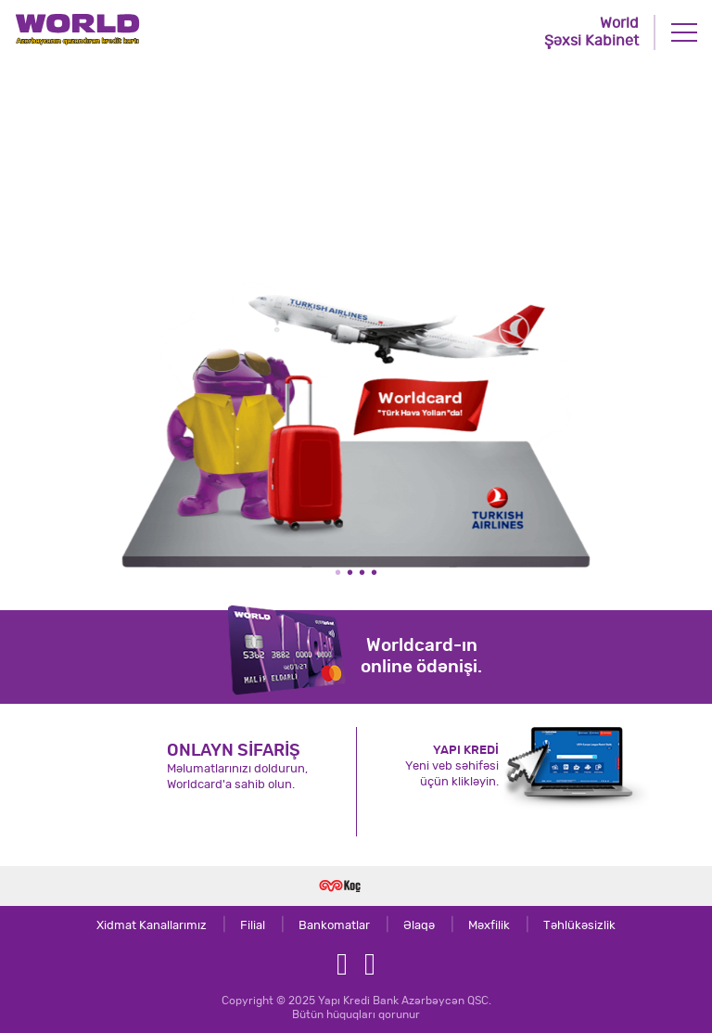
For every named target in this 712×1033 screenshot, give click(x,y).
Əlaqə (403, 925)
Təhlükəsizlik (564, 925)
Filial (237, 925)
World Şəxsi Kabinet (591, 32)
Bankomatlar (318, 925)
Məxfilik (473, 925)
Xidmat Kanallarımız (151, 925)
